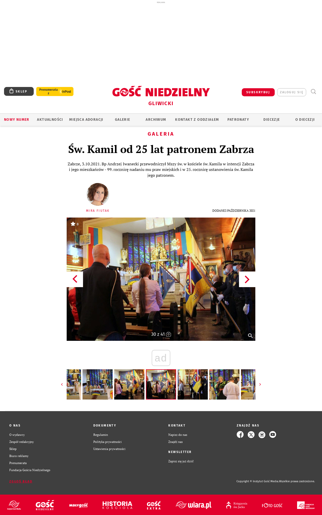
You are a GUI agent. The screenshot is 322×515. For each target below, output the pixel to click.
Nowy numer (16, 119)
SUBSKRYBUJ (258, 92)
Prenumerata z (48, 91)
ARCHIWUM (156, 119)
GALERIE (122, 119)
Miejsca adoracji (86, 119)
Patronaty (238, 119)
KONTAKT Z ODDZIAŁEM (197, 119)
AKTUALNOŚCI (50, 119)
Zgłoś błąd (20, 481)
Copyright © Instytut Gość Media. (257, 481)
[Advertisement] (161, 42)
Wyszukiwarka (313, 91)
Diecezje (271, 119)
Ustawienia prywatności (109, 449)
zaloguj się (291, 92)
